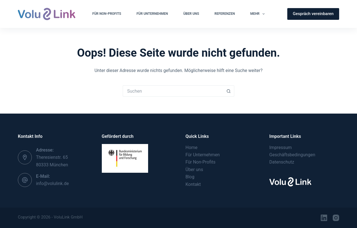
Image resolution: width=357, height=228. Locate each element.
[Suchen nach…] (173, 91)
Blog (189, 176)
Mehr (258, 14)
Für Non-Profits (106, 14)
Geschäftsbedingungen (292, 154)
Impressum (280, 147)
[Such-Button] (228, 91)
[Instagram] (336, 218)
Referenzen (224, 14)
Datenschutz (281, 162)
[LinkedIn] (324, 218)
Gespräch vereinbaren (313, 13)
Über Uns (191, 14)
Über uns (194, 169)
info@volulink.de (52, 183)
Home (191, 147)
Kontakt (193, 184)
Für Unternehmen (152, 14)
